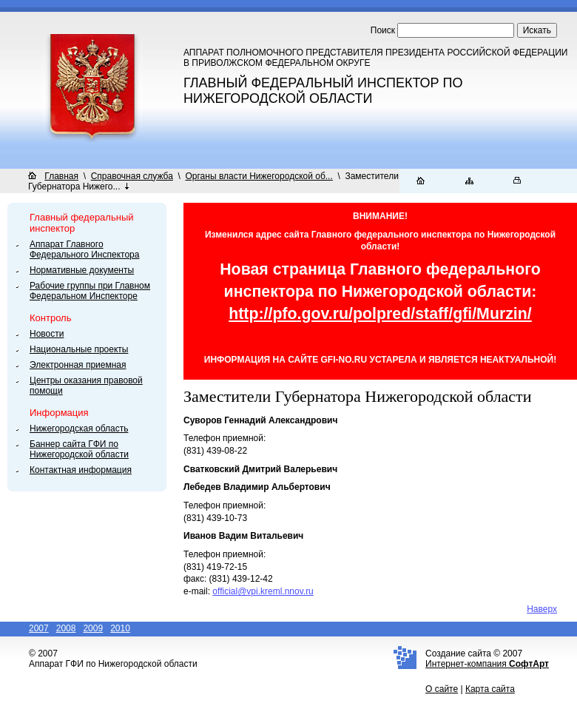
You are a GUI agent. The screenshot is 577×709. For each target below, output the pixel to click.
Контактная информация (81, 470)
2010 (120, 628)
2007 (39, 628)
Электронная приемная (78, 365)
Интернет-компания (487, 664)
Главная (61, 176)
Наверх (542, 609)
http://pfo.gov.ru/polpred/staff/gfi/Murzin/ (380, 314)
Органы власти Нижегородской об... (259, 176)
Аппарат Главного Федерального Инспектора (84, 249)
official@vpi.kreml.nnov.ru (262, 591)
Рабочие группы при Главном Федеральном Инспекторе (90, 290)
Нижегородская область (79, 428)
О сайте (441, 689)
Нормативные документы (82, 270)
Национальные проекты (79, 349)
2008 (66, 628)
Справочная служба (132, 176)
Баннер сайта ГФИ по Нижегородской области (79, 449)
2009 (93, 628)
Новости (47, 334)
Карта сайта (490, 689)
